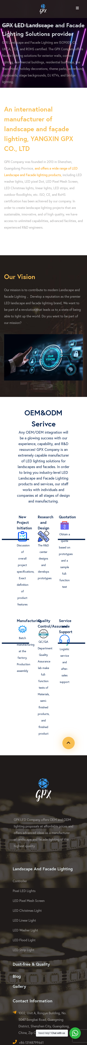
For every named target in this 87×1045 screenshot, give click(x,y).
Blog (17, 976)
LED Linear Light (24, 920)
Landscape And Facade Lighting (43, 869)
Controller (20, 881)
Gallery (19, 986)
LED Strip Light (23, 950)
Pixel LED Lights (24, 891)
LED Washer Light (25, 930)
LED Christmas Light (27, 910)
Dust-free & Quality (31, 964)
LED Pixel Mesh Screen (29, 900)
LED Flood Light (24, 940)
